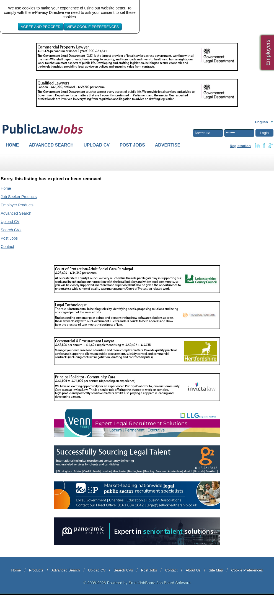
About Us (193, 570)
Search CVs (11, 230)
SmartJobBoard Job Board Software (159, 583)
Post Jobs (132, 145)
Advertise (167, 145)
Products (36, 570)
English (261, 122)
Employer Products (17, 205)
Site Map (216, 570)
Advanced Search (51, 145)
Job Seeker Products (19, 196)
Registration (240, 146)
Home (12, 145)
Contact (7, 246)
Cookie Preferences (247, 570)
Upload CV (97, 145)
